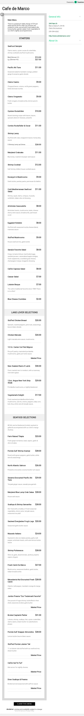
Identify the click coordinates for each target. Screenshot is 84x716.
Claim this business (55, 28)
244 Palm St (53, 23)
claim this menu (24, 704)
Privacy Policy (30, 711)
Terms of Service (20, 711)
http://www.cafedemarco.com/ (59, 36)
